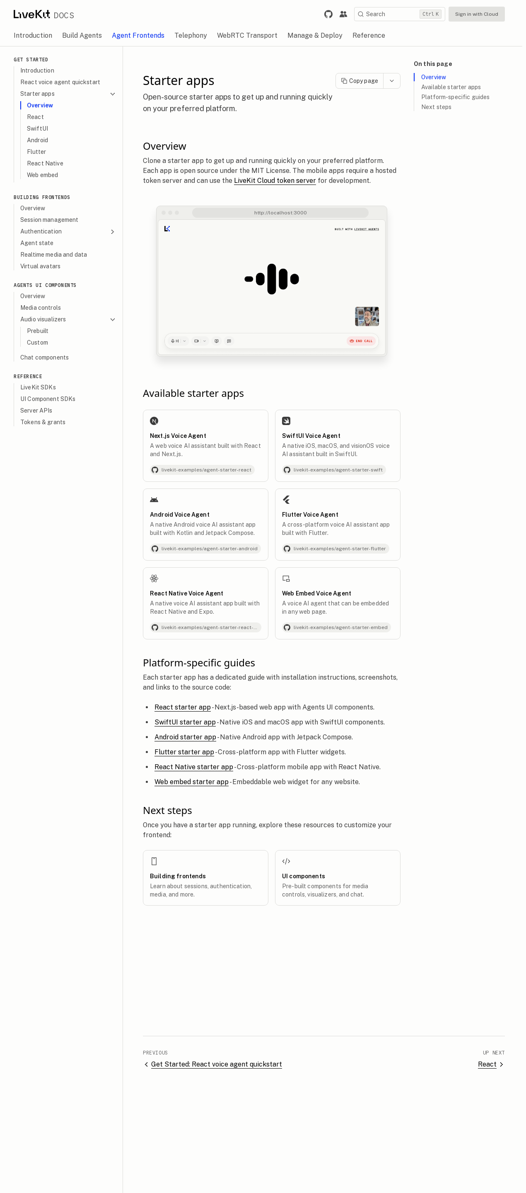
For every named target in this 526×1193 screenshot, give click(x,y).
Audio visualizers (72, 319)
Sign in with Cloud (480, 14)
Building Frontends (45, 197)
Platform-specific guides (459, 97)
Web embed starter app (195, 782)
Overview (437, 77)
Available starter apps (455, 87)
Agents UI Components (48, 285)
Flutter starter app (188, 752)
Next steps (440, 107)
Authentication (72, 231)
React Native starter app (197, 767)
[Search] (403, 14)
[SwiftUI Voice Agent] (341, 445)
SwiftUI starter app (189, 722)
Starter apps (72, 93)
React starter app (186, 707)
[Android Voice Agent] (209, 524)
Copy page (363, 81)
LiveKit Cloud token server (279, 181)
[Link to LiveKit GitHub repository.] (332, 14)
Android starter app (189, 737)
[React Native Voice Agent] (209, 603)
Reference (31, 376)
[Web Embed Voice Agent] (341, 603)
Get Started (34, 59)
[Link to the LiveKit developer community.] (347, 14)
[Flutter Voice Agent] (341, 524)
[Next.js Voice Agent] (209, 445)
